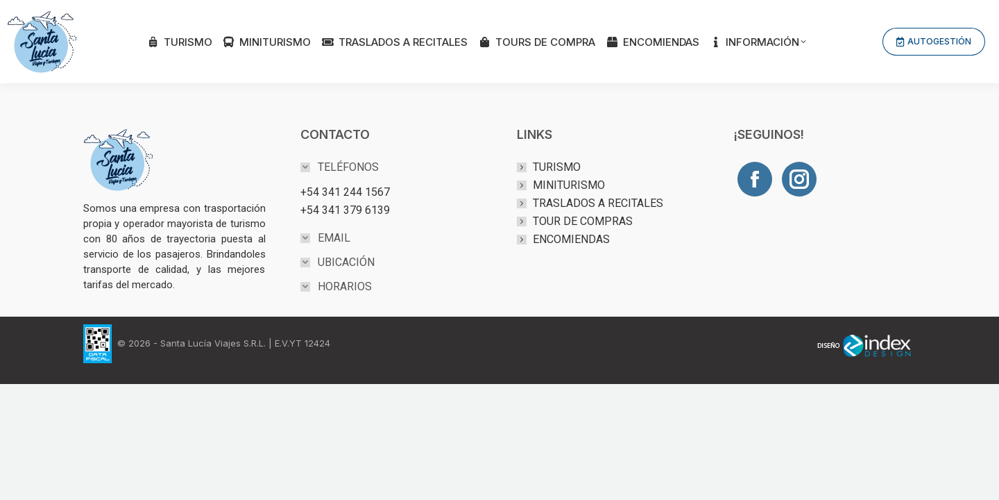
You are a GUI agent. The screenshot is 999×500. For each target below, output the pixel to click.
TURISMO (557, 167)
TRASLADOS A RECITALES (598, 203)
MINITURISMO (569, 185)
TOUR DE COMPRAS (583, 221)
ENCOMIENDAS (571, 239)
